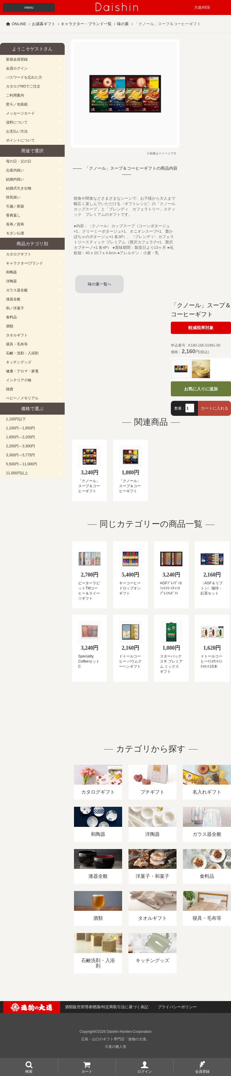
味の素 (123, 24)
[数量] (189, 408)
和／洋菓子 (15, 308)
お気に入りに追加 (201, 388)
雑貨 (9, 389)
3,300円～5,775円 (20, 455)
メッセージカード (20, 113)
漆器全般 (13, 299)
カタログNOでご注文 (23, 86)
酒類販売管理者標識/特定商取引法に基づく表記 (106, 1007)
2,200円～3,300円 (20, 446)
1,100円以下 (16, 419)
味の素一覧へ (99, 284)
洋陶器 (11, 281)
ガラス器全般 (17, 290)
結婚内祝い (15, 179)
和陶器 (11, 272)
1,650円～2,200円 (20, 437)
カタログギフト (18, 254)
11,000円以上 (17, 473)
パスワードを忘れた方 (24, 77)
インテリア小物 (18, 380)
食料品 (11, 317)
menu (28, 7)
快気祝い (13, 197)
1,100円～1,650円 (20, 428)
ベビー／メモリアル (22, 398)
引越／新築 (15, 206)
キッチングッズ (18, 362)
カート (87, 1071)
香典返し (13, 215)
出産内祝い (15, 170)
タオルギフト (17, 335)
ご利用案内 (15, 95)
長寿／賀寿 (15, 224)
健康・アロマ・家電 (22, 371)
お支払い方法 (17, 131)
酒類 (9, 326)
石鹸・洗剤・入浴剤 (22, 353)
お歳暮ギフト (43, 24)
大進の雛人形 (115, 1047)
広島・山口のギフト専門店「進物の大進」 (115, 1039)
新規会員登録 (17, 59)
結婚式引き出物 (18, 188)
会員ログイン (17, 68)
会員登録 (202, 1071)
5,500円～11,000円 (21, 464)
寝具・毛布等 (17, 344)
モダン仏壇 (15, 233)
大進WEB (202, 7)
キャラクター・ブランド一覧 (86, 24)
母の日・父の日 (18, 161)
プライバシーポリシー (177, 1007)
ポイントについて (20, 140)
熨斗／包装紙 (17, 104)
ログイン (144, 1071)
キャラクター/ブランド (24, 263)
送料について (17, 122)
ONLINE (19, 24)
